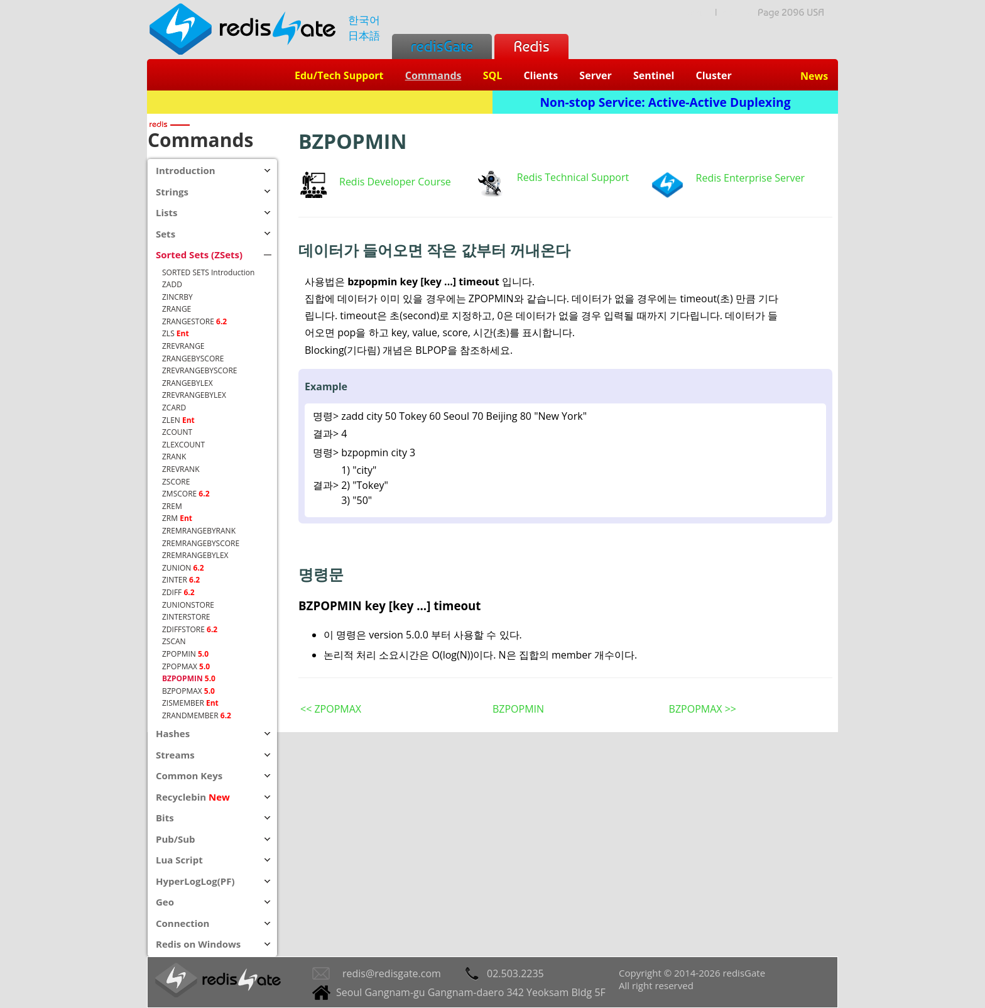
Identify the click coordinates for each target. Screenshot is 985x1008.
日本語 (364, 35)
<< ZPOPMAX (330, 709)
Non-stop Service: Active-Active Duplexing (665, 102)
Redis (531, 46)
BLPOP (431, 350)
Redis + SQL (319, 102)
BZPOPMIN (518, 709)
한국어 (364, 20)
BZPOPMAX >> (702, 709)
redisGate (442, 46)
